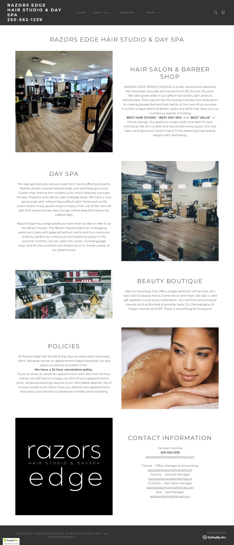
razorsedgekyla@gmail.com (170, 496)
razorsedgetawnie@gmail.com (170, 470)
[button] (101, 12)
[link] (37, 20)
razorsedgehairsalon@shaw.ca (170, 479)
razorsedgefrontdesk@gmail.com (170, 457)
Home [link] (81, 12)
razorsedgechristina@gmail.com (170, 487)
